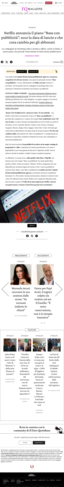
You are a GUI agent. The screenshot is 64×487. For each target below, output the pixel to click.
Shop (35, 2)
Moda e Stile (42, 13)
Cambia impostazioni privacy (20, 482)
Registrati (38, 442)
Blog (26, 2)
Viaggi (36, 13)
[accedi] (58, 2)
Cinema (26, 13)
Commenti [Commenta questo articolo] (58, 62)
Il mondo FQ (40, 3)
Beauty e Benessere (53, 13)
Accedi (25, 442)
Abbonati (49, 3)
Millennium (30, 2)
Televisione (19, 13)
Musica (31, 13)
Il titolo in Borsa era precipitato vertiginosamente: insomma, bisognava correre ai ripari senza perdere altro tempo (29, 105)
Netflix (32, 225)
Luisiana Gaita (55, 390)
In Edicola (21, 2)
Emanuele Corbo (32, 56)
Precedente (21, 255)
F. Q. (44, 323)
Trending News (5, 13)
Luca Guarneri (21, 315)
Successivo (43, 255)
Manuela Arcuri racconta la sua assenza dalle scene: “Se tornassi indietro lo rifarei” (21, 299)
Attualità (32, 27)
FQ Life (13, 13)
